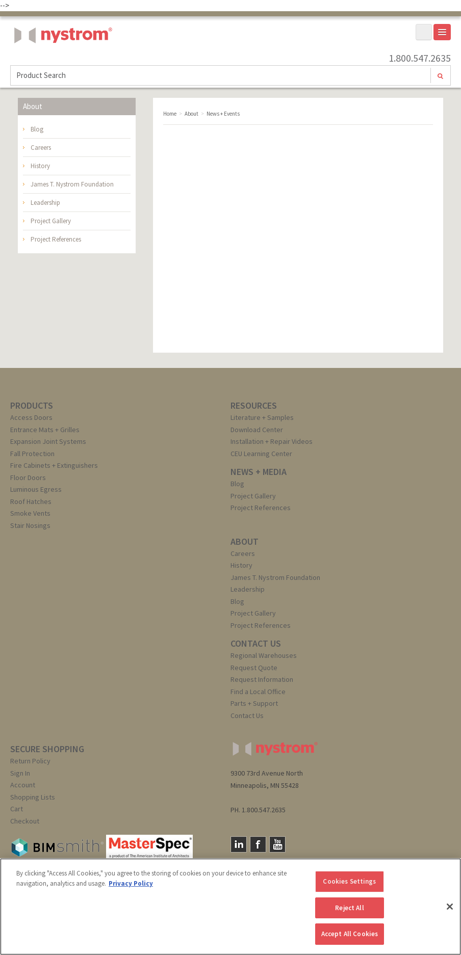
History (40, 166)
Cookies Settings (349, 881)
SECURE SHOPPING (47, 749)
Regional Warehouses (264, 655)
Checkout (24, 821)
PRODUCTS (31, 405)
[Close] (450, 906)
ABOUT (245, 541)
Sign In (20, 773)
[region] (230, 906)
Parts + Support (254, 703)
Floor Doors (28, 477)
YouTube (277, 844)
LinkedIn (239, 844)
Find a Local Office (258, 691)
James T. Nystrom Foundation (72, 184)
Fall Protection (32, 453)
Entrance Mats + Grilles (45, 429)
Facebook (258, 844)
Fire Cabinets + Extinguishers (54, 465)
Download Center (257, 429)
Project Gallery (51, 221)
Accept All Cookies (349, 934)
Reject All (349, 908)
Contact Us (247, 715)
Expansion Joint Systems (48, 441)
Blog (37, 129)
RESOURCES (254, 405)
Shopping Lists (32, 797)
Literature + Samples (262, 417)
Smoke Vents (30, 513)
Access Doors (31, 417)
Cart (16, 808)
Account (22, 784)
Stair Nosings (30, 525)
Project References (56, 239)
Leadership (45, 202)
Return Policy (30, 760)
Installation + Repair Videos (272, 441)
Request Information (262, 679)
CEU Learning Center (261, 453)
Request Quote (254, 667)
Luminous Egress (36, 489)
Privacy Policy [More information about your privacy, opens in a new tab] (131, 883)
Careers (41, 147)
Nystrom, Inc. (61, 60)
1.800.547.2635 (420, 58)
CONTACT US (256, 643)
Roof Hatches (31, 501)
